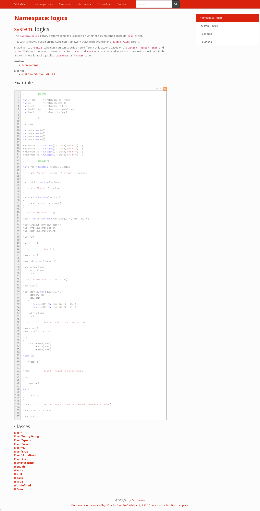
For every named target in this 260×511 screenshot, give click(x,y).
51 (18, 246)
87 (18, 355)
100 (17, 395)
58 (18, 267)
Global (121, 4)
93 (18, 374)
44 (18, 224)
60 (18, 273)
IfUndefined (22, 485)
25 (18, 166)
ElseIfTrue (21, 451)
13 (18, 130)
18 (18, 145)
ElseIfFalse (21, 444)
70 (18, 303)
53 (18, 252)
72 (18, 310)
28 (18, 176)
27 (18, 173)
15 (18, 136)
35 (18, 197)
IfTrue (18, 481)
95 (18, 380)
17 (18, 142)
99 (18, 392)
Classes (65, 4)
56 (18, 261)
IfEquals (19, 466)
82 (18, 340)
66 (18, 291)
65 (18, 288)
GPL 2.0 (38, 74)
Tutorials (104, 4)
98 (18, 389)
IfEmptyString (24, 463)
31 (18, 185)
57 (18, 264)
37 (18, 203)
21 (18, 154)
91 (18, 367)
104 (17, 407)
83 (18, 343)
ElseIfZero (21, 459)
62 (18, 279)
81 (18, 337)
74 (18, 316)
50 (18, 243)
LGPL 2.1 (50, 74)
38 (18, 206)
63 (18, 282)
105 (17, 410)
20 (18, 151)
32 (18, 188)
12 (18, 127)
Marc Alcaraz (30, 65)
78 (18, 328)
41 (18, 215)
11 (18, 124)
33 (18, 191)
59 (18, 270)
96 (18, 383)
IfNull (18, 474)
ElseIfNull (20, 447)
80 (18, 334)
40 (18, 212)
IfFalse (18, 470)
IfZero (18, 489)
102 (17, 401)
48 (18, 237)
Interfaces (84, 4)
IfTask (18, 478)
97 (18, 386)
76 (18, 322)
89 (18, 361)
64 (18, 285)
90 (18, 364)
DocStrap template (177, 505)
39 (18, 209)
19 (18, 148)
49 (18, 240)
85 (18, 349)
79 (18, 331)
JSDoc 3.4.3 (112, 505)
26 (18, 170)
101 (17, 398)
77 (18, 325)
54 (18, 255)
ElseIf (18, 432)
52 (18, 249)
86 (18, 352)
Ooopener (139, 500)
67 (18, 294)
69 (18, 300)
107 (17, 416)
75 (18, 319)
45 (18, 227)
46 (18, 230)
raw (160, 88)
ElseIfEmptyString (26, 436)
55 (18, 258)
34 (18, 194)
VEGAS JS (21, 4)
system (23, 29)
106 (17, 413)
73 (18, 313)
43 (18, 221)
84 (18, 346)
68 (18, 297)
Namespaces (44, 4)
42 (18, 218)
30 (18, 182)
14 (18, 133)
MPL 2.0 (27, 74)
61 (18, 276)
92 (18, 370)
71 (18, 307)
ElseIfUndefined (25, 455)
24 (18, 163)
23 (18, 160)
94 (18, 377)
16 (18, 139)
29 (18, 179)
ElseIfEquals (22, 440)
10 (18, 121)
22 (18, 157)
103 (17, 404)
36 (18, 200)
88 (18, 358)
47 (18, 233)
